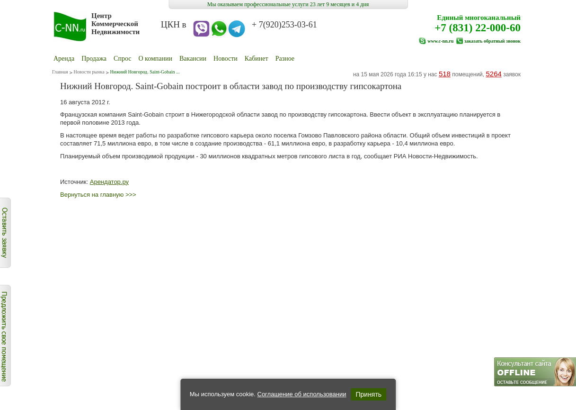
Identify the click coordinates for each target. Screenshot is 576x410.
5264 (493, 74)
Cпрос (122, 58)
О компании (155, 58)
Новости (225, 58)
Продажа (93, 58)
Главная (60, 71)
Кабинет (256, 58)
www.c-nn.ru (440, 41)
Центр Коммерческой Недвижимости (115, 24)
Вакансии (192, 58)
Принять (368, 394)
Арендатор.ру (109, 181)
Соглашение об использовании (301, 394)
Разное (284, 58)
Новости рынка (89, 71)
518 (445, 74)
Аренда (63, 58)
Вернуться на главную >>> (98, 194)
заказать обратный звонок (492, 41)
